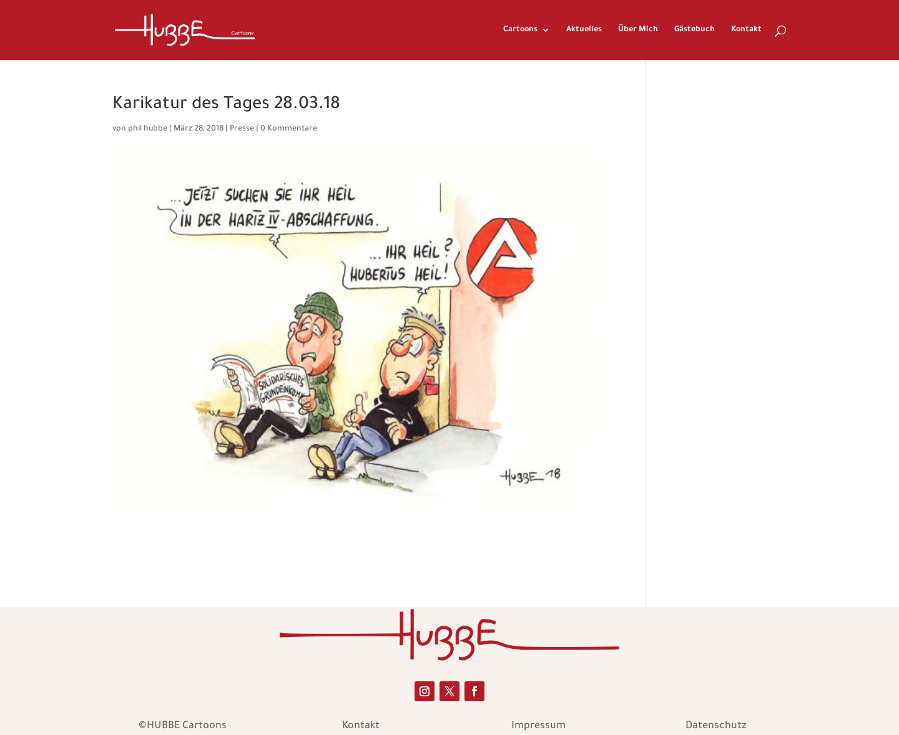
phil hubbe (147, 129)
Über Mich (638, 30)
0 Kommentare (288, 129)
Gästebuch (694, 30)
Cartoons (520, 30)
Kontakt (746, 30)
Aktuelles (584, 30)
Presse (242, 129)
